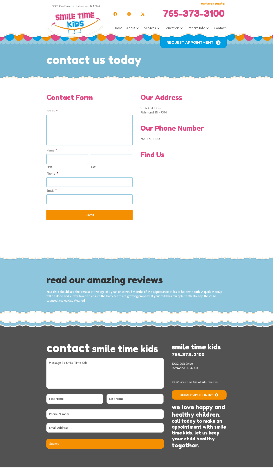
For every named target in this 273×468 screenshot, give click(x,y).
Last (94, 167)
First (49, 167)
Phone (52, 174)
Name (51, 151)
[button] (115, 14)
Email (51, 191)
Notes (52, 111)
